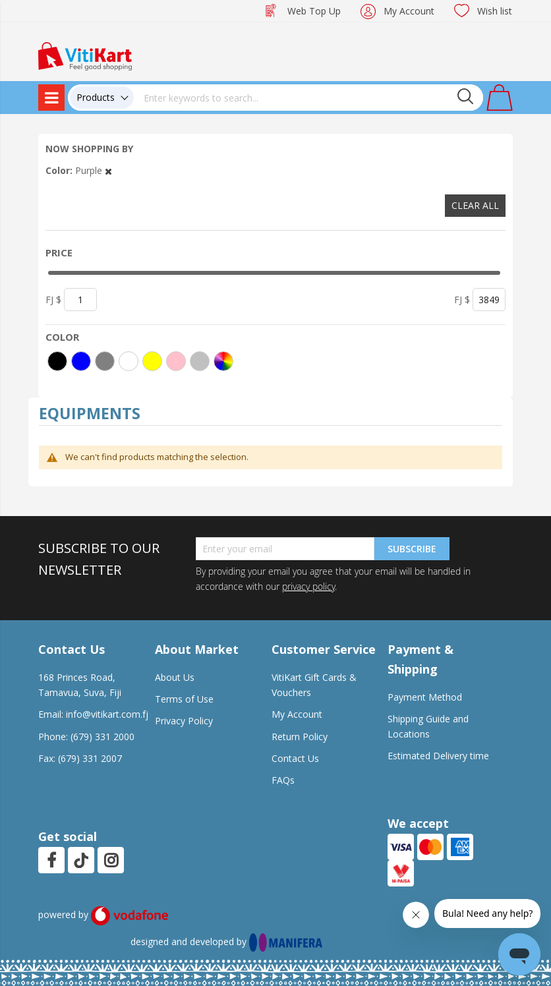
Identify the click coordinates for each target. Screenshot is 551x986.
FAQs (283, 780)
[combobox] (308, 97)
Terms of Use (184, 699)
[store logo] (85, 55)
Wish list (494, 11)
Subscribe (412, 548)
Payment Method (425, 697)
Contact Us (295, 758)
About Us (174, 677)
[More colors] (223, 361)
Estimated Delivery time (438, 755)
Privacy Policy (184, 720)
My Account (409, 11)
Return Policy (300, 736)
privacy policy (308, 586)
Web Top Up (314, 11)
